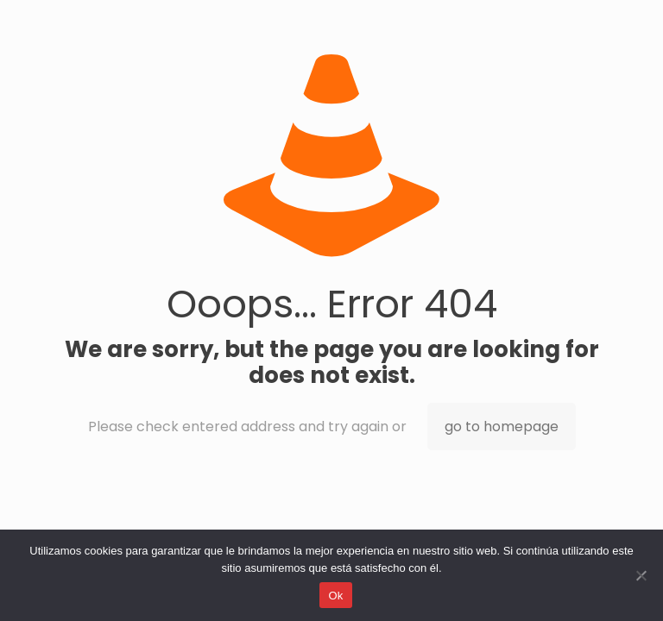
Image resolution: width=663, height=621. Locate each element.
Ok (335, 595)
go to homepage (502, 426)
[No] (641, 575)
